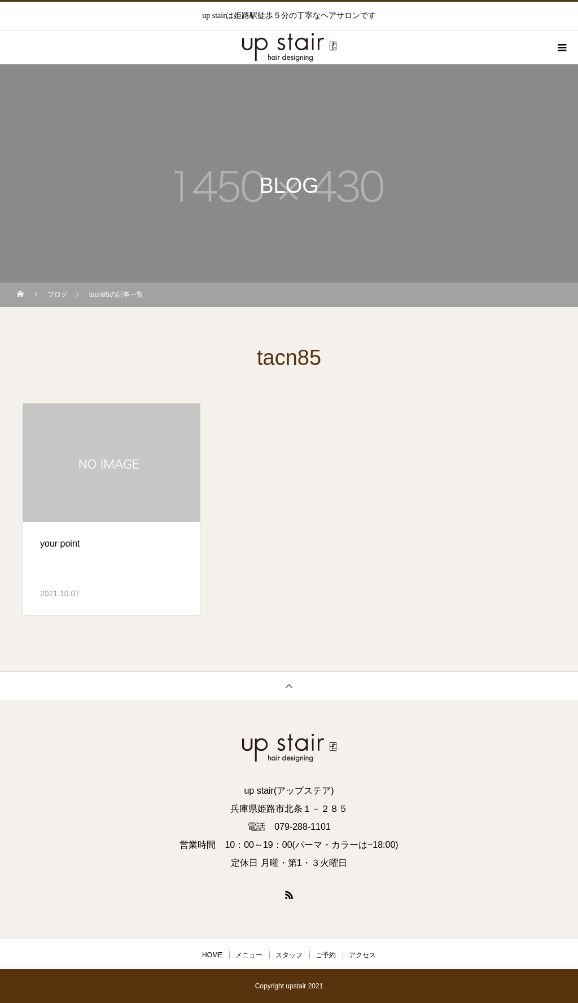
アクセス (362, 955)
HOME (212, 955)
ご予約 (326, 955)
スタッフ (289, 955)
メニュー (248, 955)
